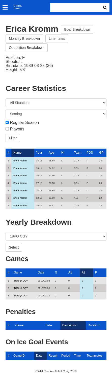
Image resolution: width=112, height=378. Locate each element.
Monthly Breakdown (24, 39)
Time (77, 355)
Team (77, 152)
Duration (93, 325)
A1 (70, 272)
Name (17, 152)
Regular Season (24, 123)
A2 (84, 272)
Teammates (94, 355)
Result (53, 355)
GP (101, 152)
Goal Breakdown (77, 29)
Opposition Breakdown (26, 48)
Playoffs (17, 129)
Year (39, 152)
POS (90, 152)
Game (18, 272)
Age (51, 152)
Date (41, 272)
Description (69, 325)
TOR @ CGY (21, 280)
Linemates (57, 39)
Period (65, 355)
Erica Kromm (20, 160)
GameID (19, 355)
